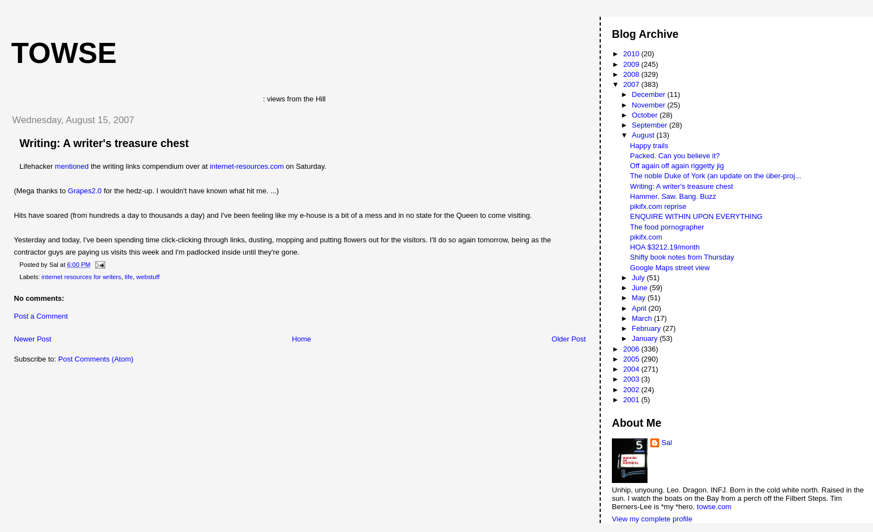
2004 (632, 369)
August (644, 135)
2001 (632, 400)
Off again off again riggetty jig (677, 166)
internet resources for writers (81, 277)
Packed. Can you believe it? (675, 156)
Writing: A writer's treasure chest (104, 143)
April (640, 308)
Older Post (569, 339)
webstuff (148, 277)
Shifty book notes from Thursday (682, 257)
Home (301, 339)
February (647, 328)
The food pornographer (667, 227)
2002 (632, 389)
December (650, 94)
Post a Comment (41, 316)
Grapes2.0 (85, 191)
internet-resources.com (248, 166)
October (646, 115)
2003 (632, 379)
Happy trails (649, 145)
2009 (632, 64)
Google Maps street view (670, 267)
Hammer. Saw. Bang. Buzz (673, 196)
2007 (632, 84)
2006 (632, 349)
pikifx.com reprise (658, 206)
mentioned (72, 166)
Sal (666, 442)
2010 (632, 54)
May (640, 298)
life (129, 277)
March (643, 318)
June (641, 288)
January (646, 338)
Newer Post (32, 339)
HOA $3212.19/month (665, 247)
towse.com (714, 506)
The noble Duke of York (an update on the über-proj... (715, 176)
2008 (632, 74)
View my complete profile (652, 519)
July (639, 278)
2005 (632, 359)
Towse (64, 53)
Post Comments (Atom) (96, 359)
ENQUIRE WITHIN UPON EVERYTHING (696, 216)
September (650, 125)
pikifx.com (646, 237)
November (650, 105)
